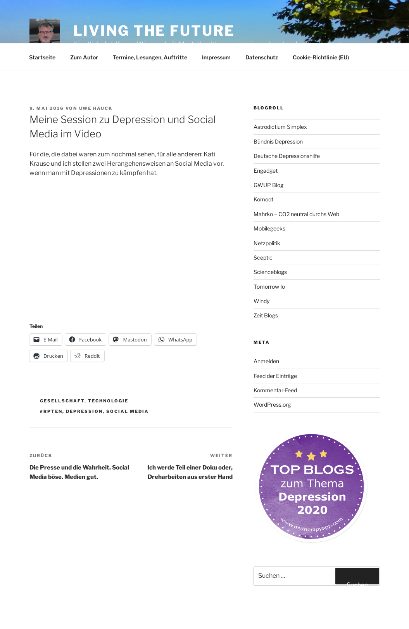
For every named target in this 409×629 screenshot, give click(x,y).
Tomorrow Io (269, 286)
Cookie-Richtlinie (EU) (321, 57)
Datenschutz (261, 57)
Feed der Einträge (275, 376)
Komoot (263, 199)
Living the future (154, 30)
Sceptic (263, 257)
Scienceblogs (270, 272)
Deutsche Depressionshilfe (287, 155)
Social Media (127, 411)
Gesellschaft (62, 401)
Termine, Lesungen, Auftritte (150, 57)
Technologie (108, 401)
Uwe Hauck (96, 108)
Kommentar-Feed (275, 390)
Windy (261, 301)
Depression (84, 411)
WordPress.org (272, 404)
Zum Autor (84, 57)
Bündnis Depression (278, 141)
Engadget (266, 170)
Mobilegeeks (269, 228)
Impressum (216, 57)
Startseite (42, 57)
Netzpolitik (267, 243)
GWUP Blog (268, 185)
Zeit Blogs (266, 315)
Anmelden (266, 361)
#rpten (51, 411)
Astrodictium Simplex (280, 126)
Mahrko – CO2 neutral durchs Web (296, 214)
